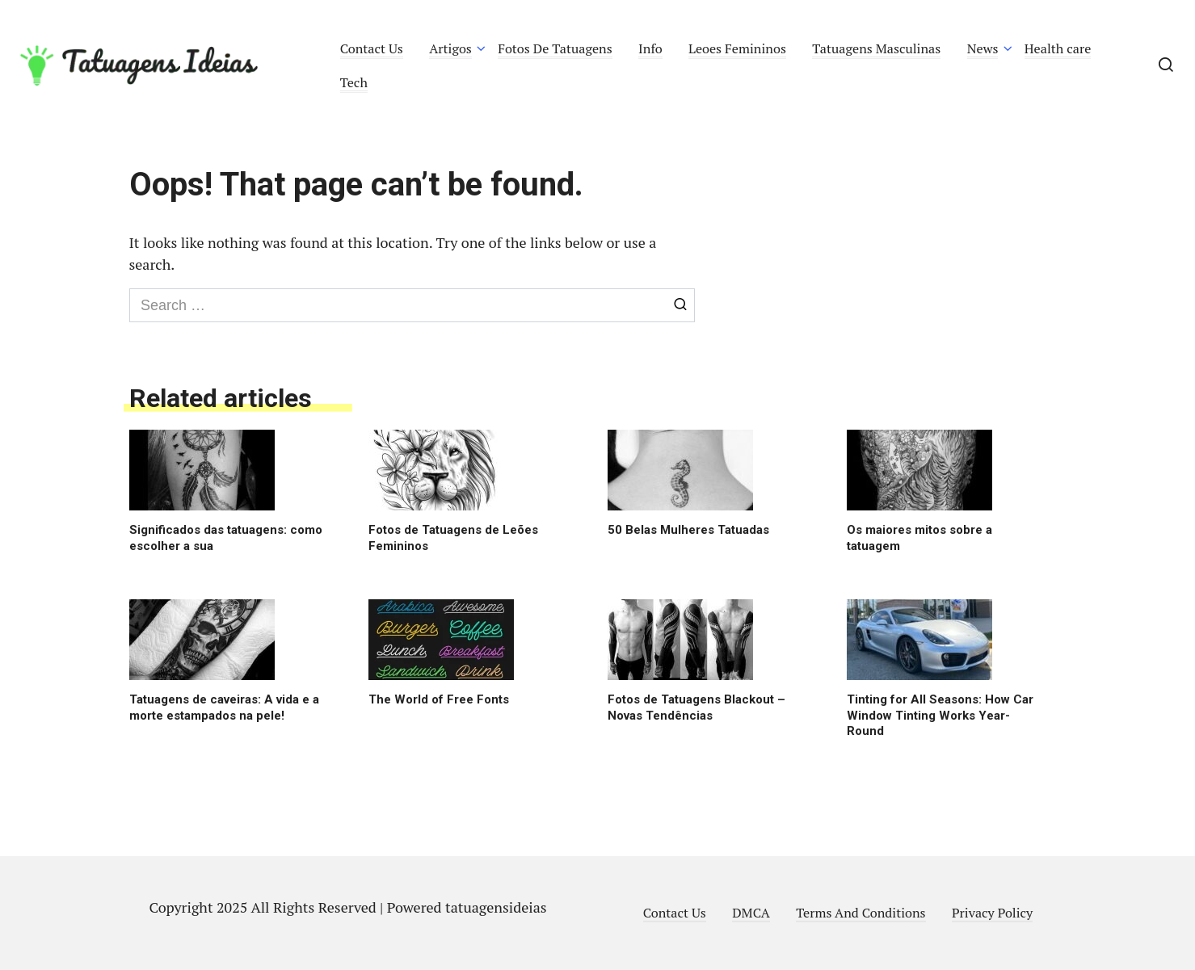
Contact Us (371, 48)
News (983, 48)
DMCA (751, 913)
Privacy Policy (992, 913)
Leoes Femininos (737, 48)
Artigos (450, 48)
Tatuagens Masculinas (876, 48)
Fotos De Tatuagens (555, 48)
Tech (354, 82)
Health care (1058, 48)
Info (650, 48)
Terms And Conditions (860, 913)
